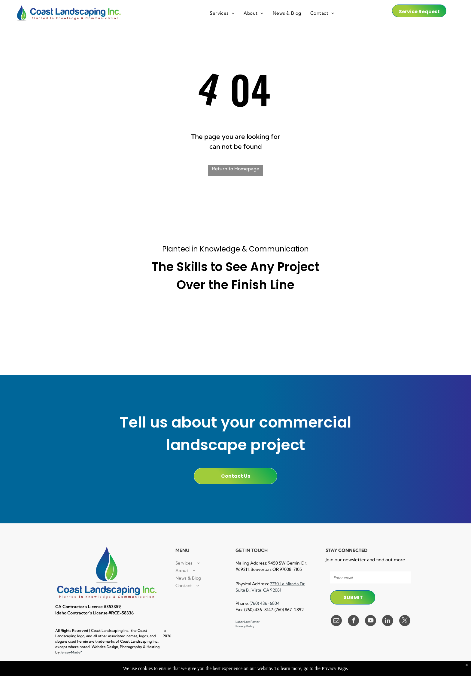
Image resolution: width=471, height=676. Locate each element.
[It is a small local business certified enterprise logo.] (91, 315)
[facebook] (353, 621)
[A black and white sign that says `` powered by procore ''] (235, 315)
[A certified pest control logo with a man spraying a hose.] (163, 343)
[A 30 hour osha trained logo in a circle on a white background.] (308, 315)
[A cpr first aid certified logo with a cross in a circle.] (91, 343)
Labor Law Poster (247, 622)
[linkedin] (387, 621)
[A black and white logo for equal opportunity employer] (380, 343)
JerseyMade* (71, 652)
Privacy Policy (244, 626)
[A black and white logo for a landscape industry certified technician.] (235, 343)
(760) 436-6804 (265, 603)
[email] (336, 621)
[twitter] (404, 621)
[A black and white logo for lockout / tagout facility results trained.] (308, 343)
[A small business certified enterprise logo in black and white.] (163, 315)
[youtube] (370, 621)
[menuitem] (222, 13)
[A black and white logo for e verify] (380, 315)
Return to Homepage (235, 169)
